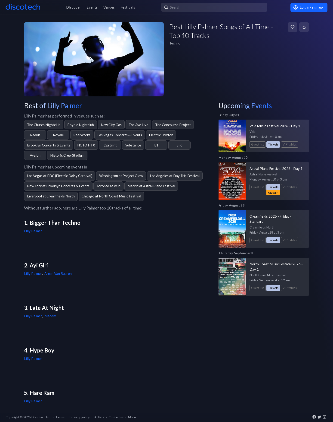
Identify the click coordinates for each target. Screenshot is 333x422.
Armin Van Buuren (58, 273)
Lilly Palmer (33, 231)
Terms (60, 417)
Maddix (50, 316)
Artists (99, 417)
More (132, 417)
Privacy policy (79, 417)
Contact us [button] (116, 417)
